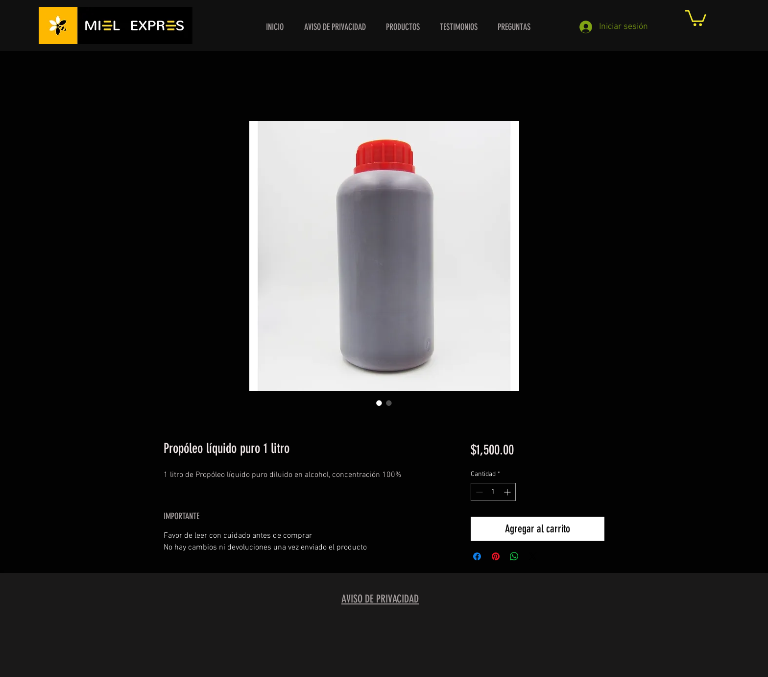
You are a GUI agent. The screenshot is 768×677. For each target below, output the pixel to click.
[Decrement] (478, 492)
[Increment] (508, 492)
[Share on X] (533, 556)
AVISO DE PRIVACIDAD (380, 598)
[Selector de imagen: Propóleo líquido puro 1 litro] (379, 403)
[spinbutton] (493, 492)
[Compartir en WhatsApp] (514, 556)
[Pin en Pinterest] (496, 556)
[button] (695, 17)
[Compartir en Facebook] (477, 556)
